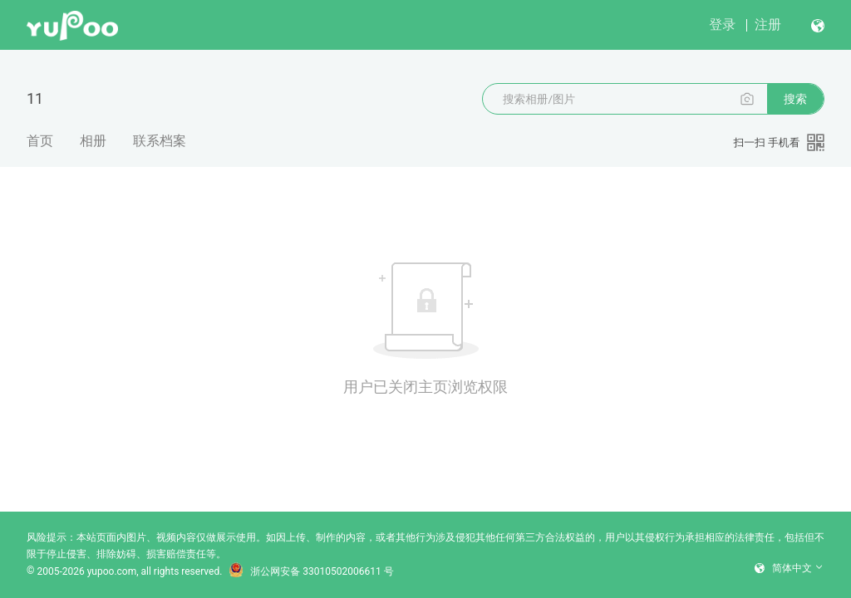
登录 (722, 24)
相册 (93, 141)
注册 (768, 24)
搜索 (795, 98)
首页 (40, 141)
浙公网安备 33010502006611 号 (311, 571)
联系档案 (159, 141)
